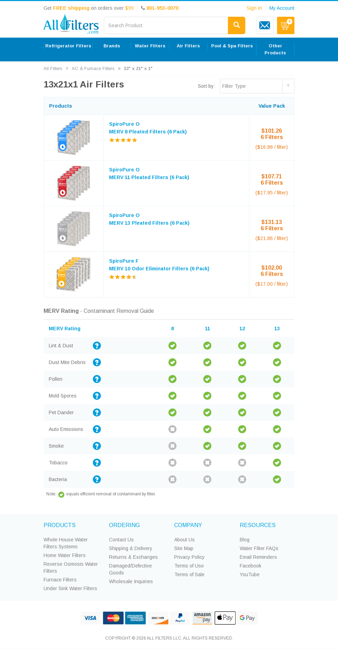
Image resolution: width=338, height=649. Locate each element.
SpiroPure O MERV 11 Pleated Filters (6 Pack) (149, 173)
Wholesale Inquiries (131, 581)
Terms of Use (189, 566)
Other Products (275, 49)
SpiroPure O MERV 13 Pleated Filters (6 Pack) (149, 219)
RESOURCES (258, 525)
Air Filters (188, 45)
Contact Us (121, 539)
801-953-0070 (162, 8)
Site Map (183, 548)
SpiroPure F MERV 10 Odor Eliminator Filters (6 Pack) (159, 264)
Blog (244, 539)
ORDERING (124, 525)
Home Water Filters (65, 555)
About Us (184, 539)
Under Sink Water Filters (70, 588)
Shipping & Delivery (130, 548)
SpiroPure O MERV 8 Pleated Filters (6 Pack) (148, 127)
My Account (281, 8)
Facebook (250, 566)
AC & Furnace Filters (93, 68)
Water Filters (150, 45)
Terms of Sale (189, 574)
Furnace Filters (60, 579)
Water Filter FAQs (259, 548)
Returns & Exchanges (133, 557)
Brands (111, 45)
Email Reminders (258, 557)
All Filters (53, 68)
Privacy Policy (189, 557)
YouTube (250, 574)
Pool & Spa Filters (232, 45)
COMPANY (188, 525)
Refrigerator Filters (68, 45)
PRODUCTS (60, 525)
